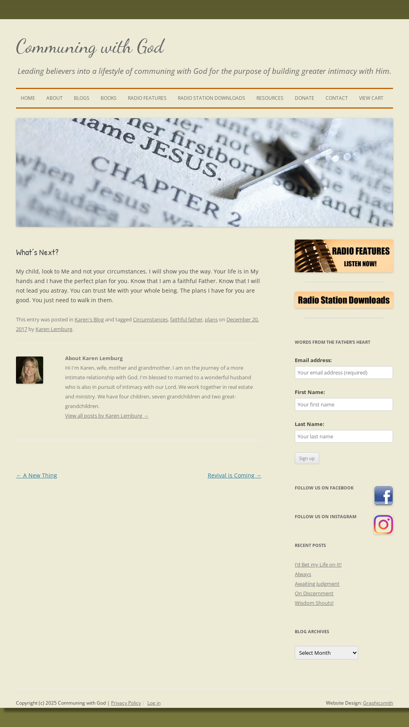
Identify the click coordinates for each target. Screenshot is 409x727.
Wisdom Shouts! (314, 602)
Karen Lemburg (54, 329)
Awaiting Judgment (317, 583)
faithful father (186, 319)
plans (211, 319)
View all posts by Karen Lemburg (107, 415)
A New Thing (36, 475)
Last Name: (309, 424)
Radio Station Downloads (211, 98)
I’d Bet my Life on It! (318, 564)
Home (28, 98)
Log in (154, 702)
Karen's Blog (89, 319)
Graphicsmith (378, 702)
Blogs (81, 98)
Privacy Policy (126, 702)
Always (303, 574)
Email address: (313, 360)
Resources (270, 98)
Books (109, 98)
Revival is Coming (235, 475)
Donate (304, 98)
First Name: (310, 392)
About (54, 98)
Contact (337, 98)
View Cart (371, 98)
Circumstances (150, 319)
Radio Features (147, 98)
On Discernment (314, 593)
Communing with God (90, 46)
